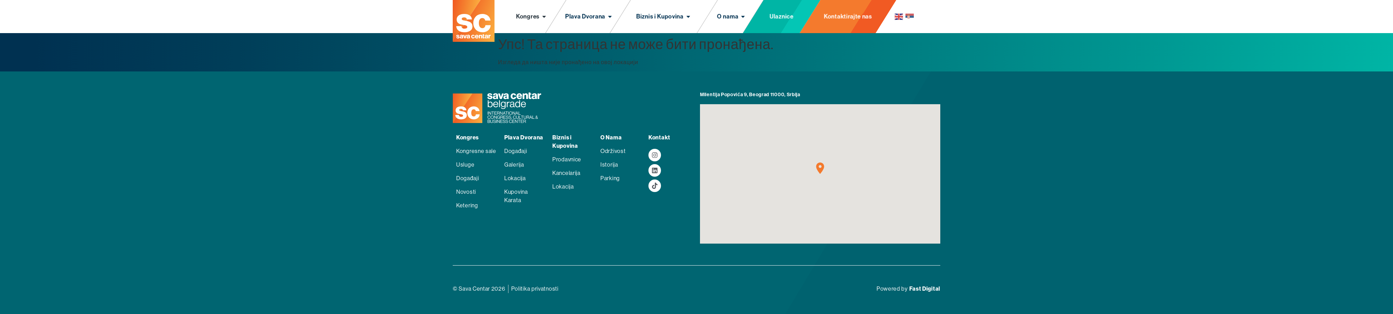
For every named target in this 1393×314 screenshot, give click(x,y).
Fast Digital (924, 288)
